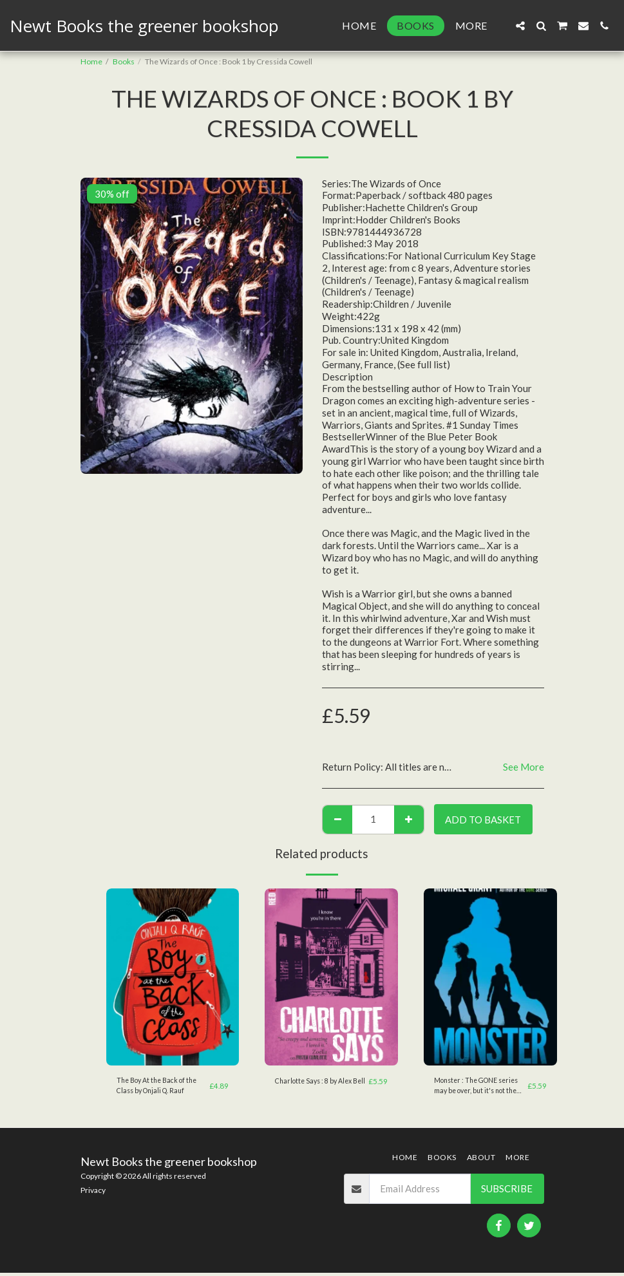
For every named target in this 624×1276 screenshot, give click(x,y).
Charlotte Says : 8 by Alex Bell (317, 1087)
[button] (520, 26)
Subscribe (507, 1191)
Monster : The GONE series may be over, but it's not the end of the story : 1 (479, 1087)
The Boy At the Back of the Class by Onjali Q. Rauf (161, 1087)
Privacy (93, 1192)
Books (124, 61)
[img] (173, 977)
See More (523, 767)
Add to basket (483, 819)
